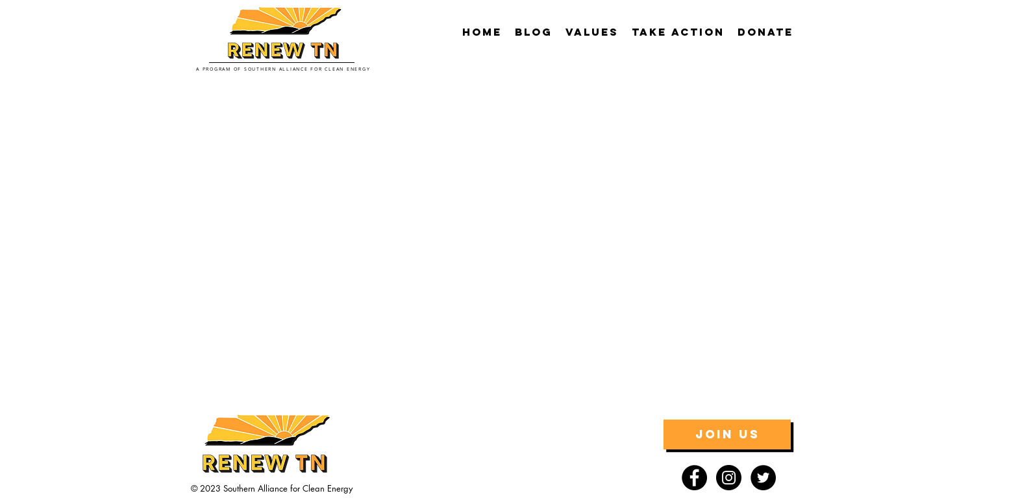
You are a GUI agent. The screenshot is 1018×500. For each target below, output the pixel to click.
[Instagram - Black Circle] (728, 477)
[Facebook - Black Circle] (694, 477)
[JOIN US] (727, 434)
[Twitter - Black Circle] (763, 477)
